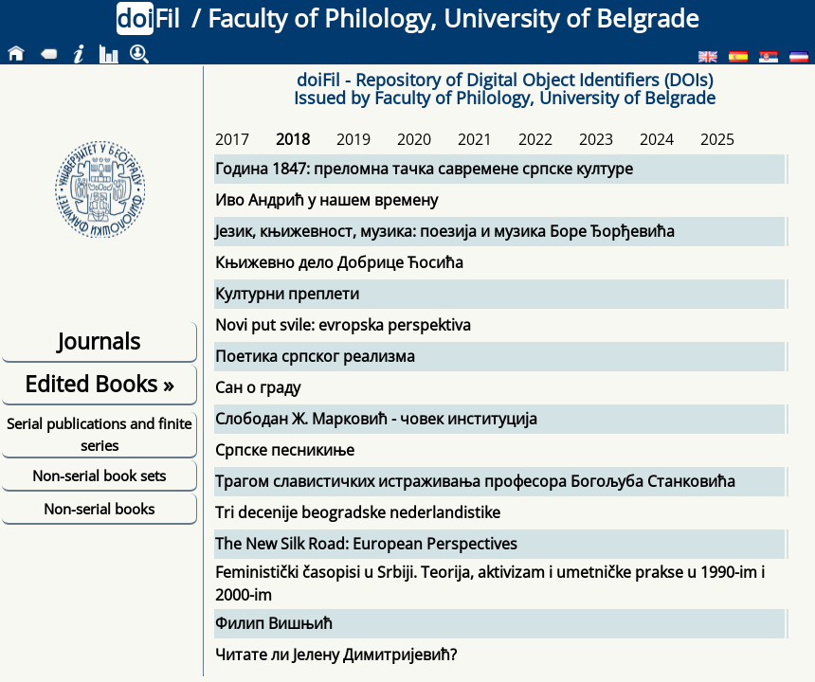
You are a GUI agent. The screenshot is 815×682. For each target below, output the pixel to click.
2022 (535, 139)
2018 (293, 139)
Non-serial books (99, 508)
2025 (717, 139)
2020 (414, 139)
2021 (475, 139)
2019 (353, 139)
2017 (232, 139)
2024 (657, 139)
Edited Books (99, 383)
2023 (596, 139)
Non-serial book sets (99, 475)
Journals (99, 341)
